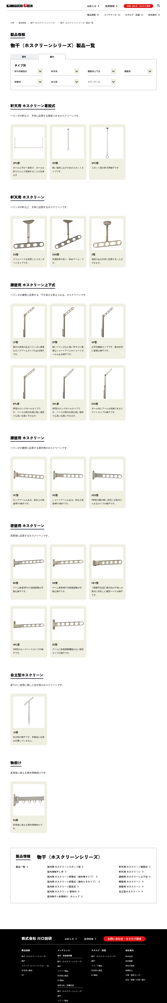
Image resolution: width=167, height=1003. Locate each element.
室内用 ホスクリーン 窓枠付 (62, 872)
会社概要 (129, 942)
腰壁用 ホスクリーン (130, 862)
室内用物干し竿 (55, 853)
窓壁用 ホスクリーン (130, 867)
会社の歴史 (130, 947)
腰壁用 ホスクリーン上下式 (133, 858)
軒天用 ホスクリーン (130, 853)
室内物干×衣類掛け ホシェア (63, 877)
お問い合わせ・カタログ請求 (138, 6)
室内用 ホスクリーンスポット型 (64, 848)
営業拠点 (129, 951)
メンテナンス (110, 14)
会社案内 (152, 14)
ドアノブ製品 (62, 952)
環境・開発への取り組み (135, 961)
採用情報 (110, 6)
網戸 (23, 942)
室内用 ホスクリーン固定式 (61, 867)
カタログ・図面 (132, 14)
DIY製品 (60, 961)
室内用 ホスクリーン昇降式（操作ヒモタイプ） (72, 862)
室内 (24, 56)
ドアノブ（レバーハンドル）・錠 (35, 947)
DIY (23, 956)
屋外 (52, 56)
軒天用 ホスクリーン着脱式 (133, 848)
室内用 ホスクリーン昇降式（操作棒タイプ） (71, 858)
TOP (12, 22)
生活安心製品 (27, 951)
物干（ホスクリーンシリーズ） (43, 22)
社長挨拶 (129, 937)
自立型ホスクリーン (129, 872)
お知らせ (91, 6)
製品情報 (91, 14)
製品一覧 (20, 848)
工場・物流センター (133, 956)
